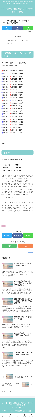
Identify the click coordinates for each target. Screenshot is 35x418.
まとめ (10, 43)
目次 (15, 36)
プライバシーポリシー (17, 407)
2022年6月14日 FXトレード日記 (18, 40)
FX (3, 226)
